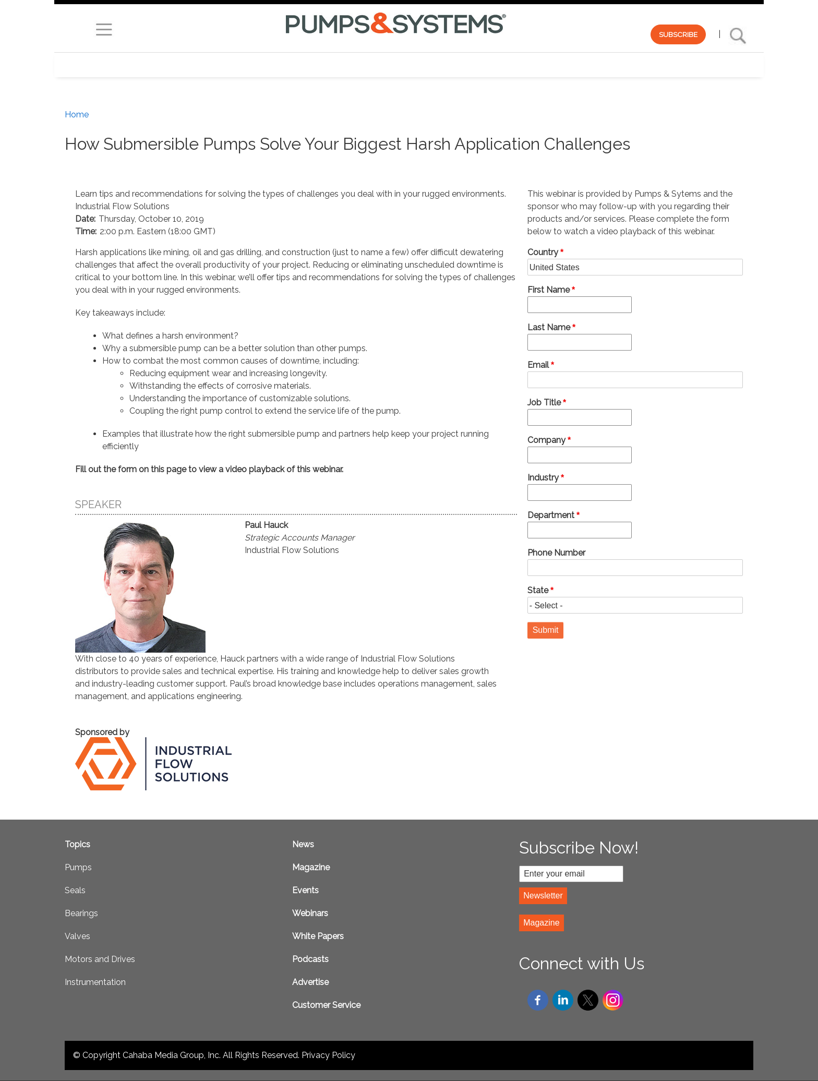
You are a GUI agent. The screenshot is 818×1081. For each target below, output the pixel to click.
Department (550, 515)
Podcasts (310, 959)
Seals (75, 890)
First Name (548, 290)
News (303, 844)
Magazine (311, 867)
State (537, 590)
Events (305, 890)
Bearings (81, 913)
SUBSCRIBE (678, 34)
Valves (77, 936)
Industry (543, 478)
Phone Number (556, 553)
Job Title (544, 402)
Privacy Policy (328, 1055)
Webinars (310, 913)
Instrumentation (95, 982)
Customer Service (326, 1005)
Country (542, 252)
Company (546, 440)
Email (538, 365)
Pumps (78, 867)
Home (77, 114)
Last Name (548, 327)
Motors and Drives (100, 959)
